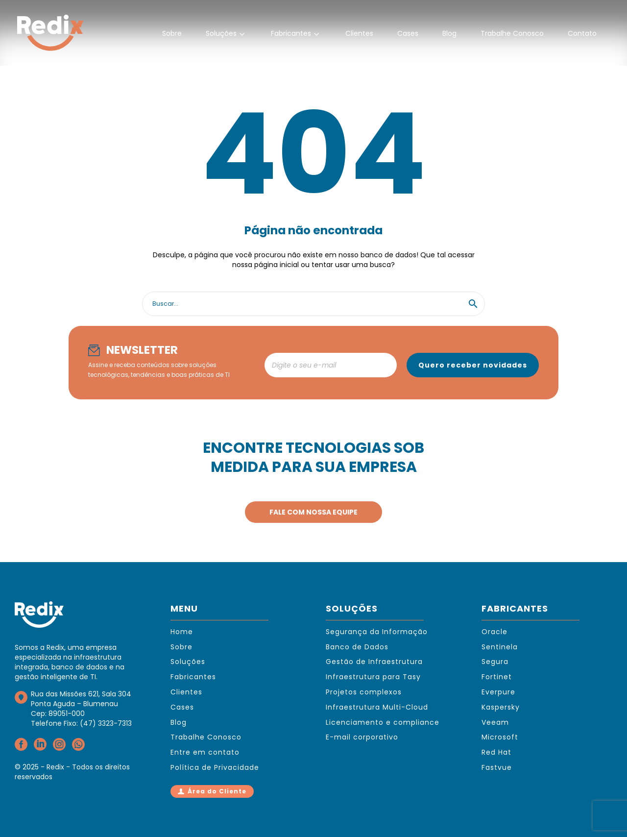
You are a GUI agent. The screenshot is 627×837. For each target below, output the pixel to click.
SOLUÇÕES (352, 608)
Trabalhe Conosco (512, 33)
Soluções (226, 34)
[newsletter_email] (331, 365)
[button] (473, 304)
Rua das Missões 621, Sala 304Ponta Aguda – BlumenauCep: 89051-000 (81, 703)
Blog (449, 33)
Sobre (172, 33)
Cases (407, 33)
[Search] (313, 304)
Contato (582, 33)
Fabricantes (296, 34)
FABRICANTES (515, 608)
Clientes (359, 33)
